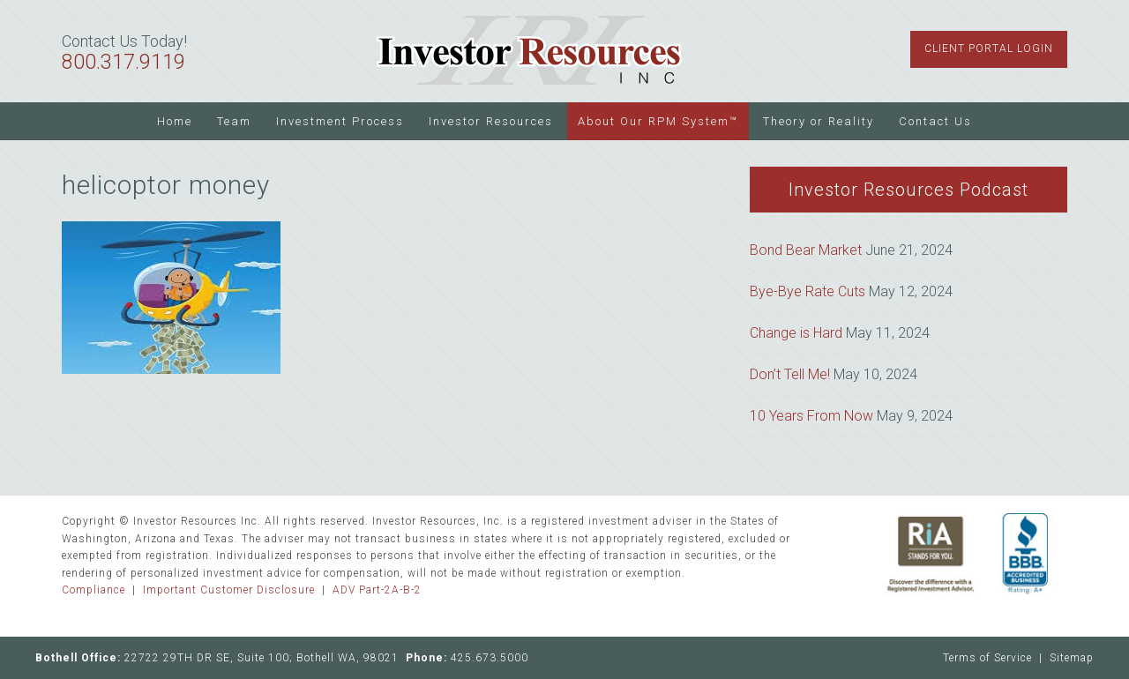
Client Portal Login (988, 48)
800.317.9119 (123, 62)
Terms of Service (987, 658)
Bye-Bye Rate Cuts (807, 291)
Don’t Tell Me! (790, 374)
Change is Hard (796, 333)
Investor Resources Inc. (529, 51)
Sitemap (1072, 658)
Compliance (93, 590)
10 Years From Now (811, 415)
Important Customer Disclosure (229, 590)
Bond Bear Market (806, 250)
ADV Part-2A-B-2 (377, 590)
